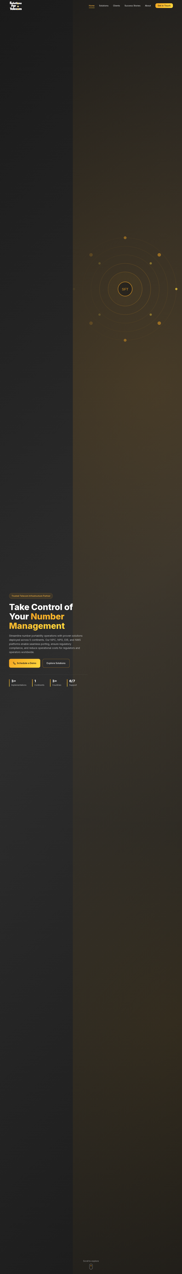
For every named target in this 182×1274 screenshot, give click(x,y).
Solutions (103, 5)
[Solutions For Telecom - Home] (15, 5)
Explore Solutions (61, 663)
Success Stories (132, 5)
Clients (116, 5)
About (148, 5)
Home (92, 5)
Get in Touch (164, 5)
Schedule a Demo (27, 663)
